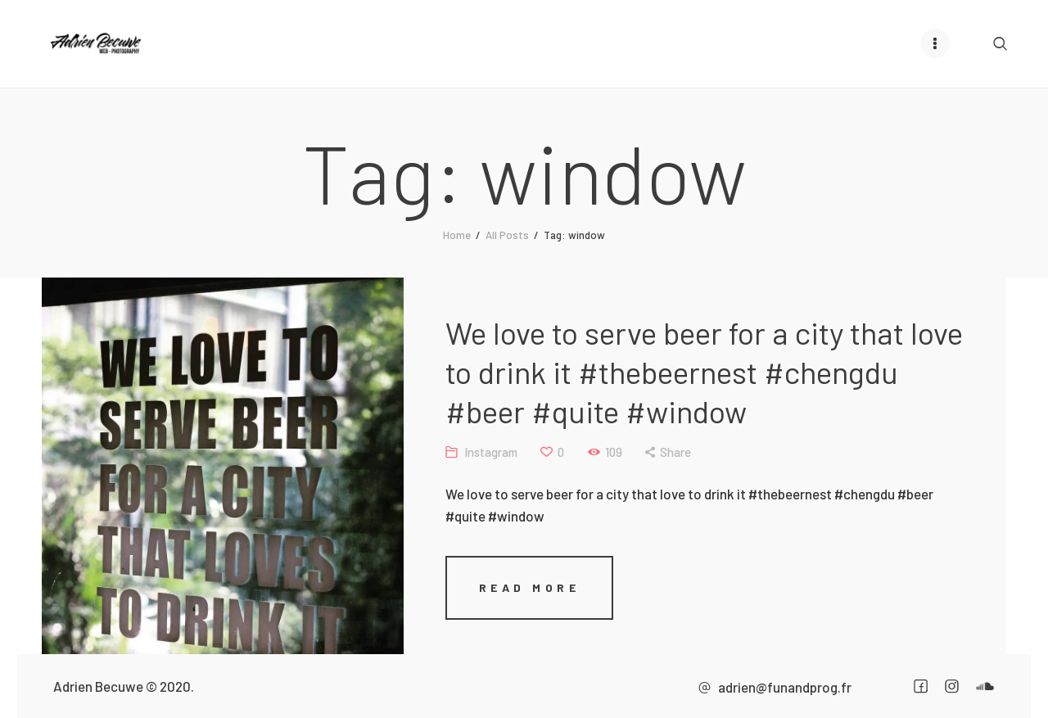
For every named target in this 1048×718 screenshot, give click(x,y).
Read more (486, 587)
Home (457, 234)
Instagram (447, 451)
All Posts (507, 234)
